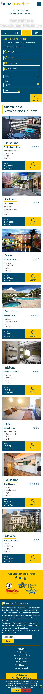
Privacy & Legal (21, 668)
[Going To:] (21, 58)
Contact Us (21, 652)
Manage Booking (22, 658)
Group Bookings (21, 662)
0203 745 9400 (21, 10)
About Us (21, 649)
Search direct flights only (14, 47)
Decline (26, 690)
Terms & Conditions (21, 655)
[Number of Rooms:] (21, 76)
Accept (16, 690)
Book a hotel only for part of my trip (19, 42)
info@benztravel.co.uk (21, 13)
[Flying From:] (21, 52)
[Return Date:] (21, 69)
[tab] (6, 32)
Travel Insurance (21, 665)
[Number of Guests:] (21, 85)
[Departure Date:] (21, 64)
